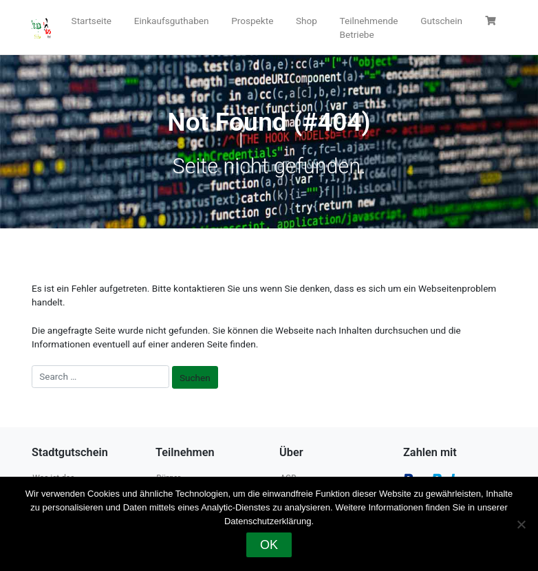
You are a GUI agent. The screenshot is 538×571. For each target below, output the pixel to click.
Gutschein (441, 20)
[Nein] (521, 524)
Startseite (91, 20)
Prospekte (252, 20)
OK (269, 545)
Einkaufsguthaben (171, 20)
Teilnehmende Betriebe (369, 27)
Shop (306, 20)
